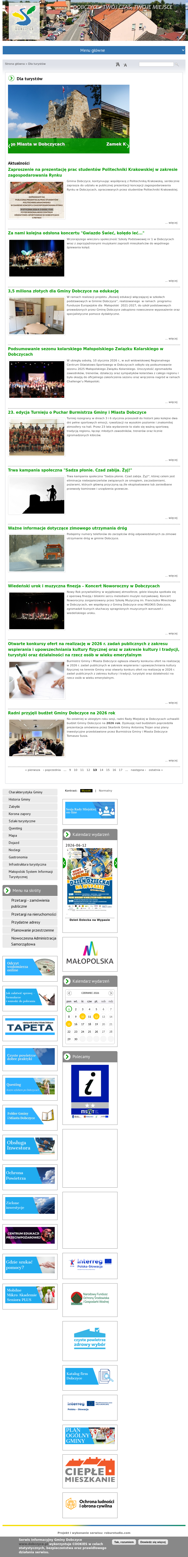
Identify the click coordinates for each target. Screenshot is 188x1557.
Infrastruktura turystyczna (27, 864)
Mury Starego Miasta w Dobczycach (53, 144)
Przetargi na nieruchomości (33, 914)
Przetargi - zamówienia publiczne (30, 903)
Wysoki (86, 790)
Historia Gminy (19, 799)
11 (82, 770)
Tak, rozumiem (124, 1542)
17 (120, 770)
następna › (138, 770)
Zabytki (14, 806)
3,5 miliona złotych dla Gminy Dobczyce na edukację (63, 291)
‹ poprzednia (52, 770)
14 (101, 770)
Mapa (13, 835)
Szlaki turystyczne (22, 821)
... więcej (171, 222)
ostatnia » (156, 770)
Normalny (105, 790)
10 (75, 770)
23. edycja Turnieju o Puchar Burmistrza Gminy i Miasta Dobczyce (77, 412)
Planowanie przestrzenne (32, 930)
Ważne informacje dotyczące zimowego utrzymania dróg (67, 528)
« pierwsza (32, 770)
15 (108, 770)
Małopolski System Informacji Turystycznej (31, 874)
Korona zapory (20, 814)
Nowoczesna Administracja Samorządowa (33, 941)
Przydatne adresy (25, 922)
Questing (15, 828)
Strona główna (15, 64)
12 (88, 770)
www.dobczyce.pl (33, 1544)
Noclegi (14, 850)
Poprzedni (9, 146)
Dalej (128, 146)
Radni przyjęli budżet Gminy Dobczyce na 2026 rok (61, 713)
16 (114, 770)
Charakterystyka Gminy (25, 792)
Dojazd (14, 842)
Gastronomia (18, 857)
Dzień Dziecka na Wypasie (90, 920)
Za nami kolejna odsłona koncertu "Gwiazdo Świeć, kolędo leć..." (76, 233)
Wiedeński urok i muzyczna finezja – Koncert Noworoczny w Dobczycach (84, 586)
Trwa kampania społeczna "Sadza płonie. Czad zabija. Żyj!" (70, 470)
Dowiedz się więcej (153, 1542)
